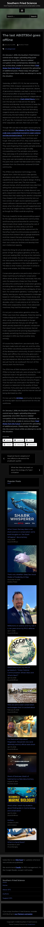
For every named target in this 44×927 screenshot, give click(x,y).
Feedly (18, 867)
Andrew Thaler (24, 44)
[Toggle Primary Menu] (22, 11)
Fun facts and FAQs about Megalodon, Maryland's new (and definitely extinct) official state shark (21, 741)
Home (5, 885)
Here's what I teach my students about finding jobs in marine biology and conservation (21, 808)
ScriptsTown (31, 924)
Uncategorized (10, 49)
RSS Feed (19, 860)
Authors (10, 820)
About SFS (7, 890)
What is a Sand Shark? (16, 842)
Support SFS (7, 898)
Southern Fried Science (22, 3)
